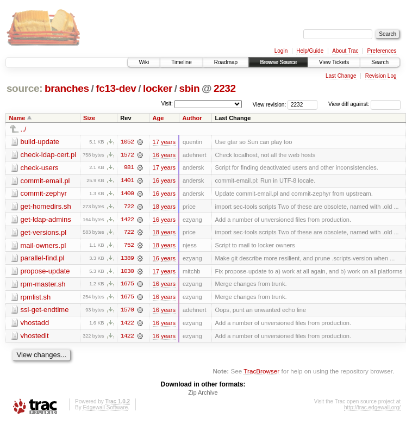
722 (129, 207)
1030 (127, 272)
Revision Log (381, 76)
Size (89, 118)
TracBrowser (261, 372)
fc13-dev (116, 88)
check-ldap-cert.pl (49, 155)
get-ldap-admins (46, 220)
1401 (127, 181)
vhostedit (35, 337)
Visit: (167, 104)
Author (192, 118)
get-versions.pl (44, 233)
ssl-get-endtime (45, 311)
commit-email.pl (45, 181)
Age (158, 118)
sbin (189, 88)
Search (380, 62)
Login (281, 51)
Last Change (341, 76)
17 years (164, 142)
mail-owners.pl (43, 246)
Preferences (382, 51)
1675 (127, 285)
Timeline (181, 62)
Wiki (144, 62)
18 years (164, 207)
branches (67, 88)
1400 (127, 194)
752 (129, 246)
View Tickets (334, 62)
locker (157, 88)
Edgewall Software (105, 410)
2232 (225, 88)
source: (24, 88)
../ (24, 129)
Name (17, 118)
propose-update (45, 272)
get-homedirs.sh (46, 207)
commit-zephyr (44, 194)
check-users (40, 168)
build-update (40, 142)
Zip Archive (202, 394)
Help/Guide (309, 51)
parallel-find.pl (43, 259)
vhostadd (35, 324)
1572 (127, 155)
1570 (127, 311)
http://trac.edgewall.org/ (372, 410)
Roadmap (226, 62)
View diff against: (364, 104)
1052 (127, 142)
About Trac (345, 51)
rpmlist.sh (36, 298)
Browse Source (278, 62)
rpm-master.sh (43, 285)
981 (129, 168)
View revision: (269, 104)
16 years (164, 155)
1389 (127, 259)
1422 (127, 220)
